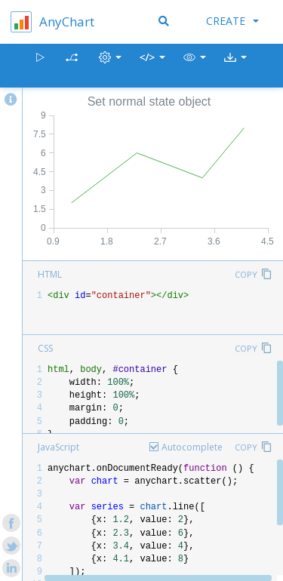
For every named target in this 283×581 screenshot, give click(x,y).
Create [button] (232, 21)
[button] (194, 66)
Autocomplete (192, 447)
